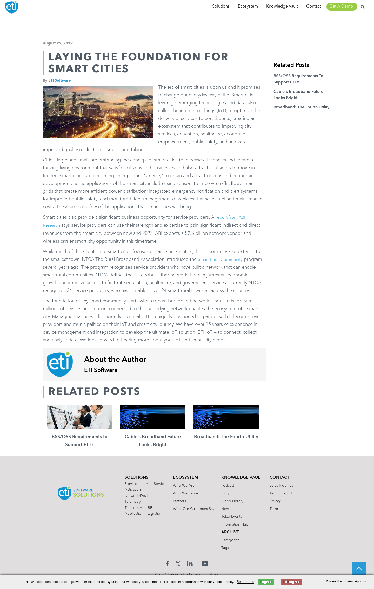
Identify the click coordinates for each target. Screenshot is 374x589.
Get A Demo (341, 6)
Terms (279, 516)
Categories (232, 547)
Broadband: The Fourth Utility (301, 107)
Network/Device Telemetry (132, 506)
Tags (226, 555)
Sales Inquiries (286, 493)
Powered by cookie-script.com (346, 581)
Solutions (221, 6)
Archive (232, 540)
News (227, 516)
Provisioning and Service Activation (140, 494)
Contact (313, 6)
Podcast (229, 493)
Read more (245, 582)
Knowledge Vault (282, 6)
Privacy (279, 508)
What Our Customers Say (192, 516)
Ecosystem (248, 6)
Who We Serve (183, 501)
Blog (227, 501)
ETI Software (59, 80)
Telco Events (233, 524)
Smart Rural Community (223, 259)
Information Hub (236, 532)
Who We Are (182, 493)
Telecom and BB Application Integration (138, 518)
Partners (177, 508)
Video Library (234, 508)
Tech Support (285, 501)
